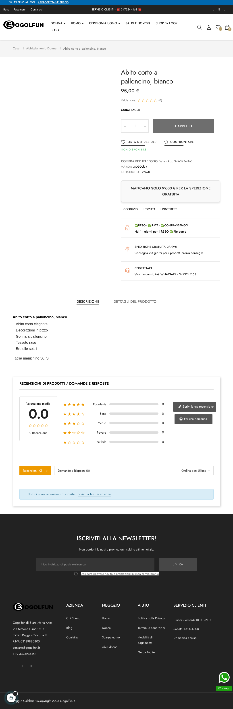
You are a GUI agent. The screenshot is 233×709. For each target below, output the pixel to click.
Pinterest (169, 208)
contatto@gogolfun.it (26, 646)
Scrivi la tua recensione (196, 405)
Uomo (106, 617)
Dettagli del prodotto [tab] (135, 300)
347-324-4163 (183, 160)
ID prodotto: (130, 171)
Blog (69, 626)
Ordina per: (189, 469)
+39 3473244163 (24, 652)
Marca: (126, 165)
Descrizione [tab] (88, 300)
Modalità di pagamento (145, 639)
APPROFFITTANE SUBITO (53, 2)
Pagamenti (20, 9)
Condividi (131, 208)
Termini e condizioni (151, 626)
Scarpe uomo (111, 636)
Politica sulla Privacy (151, 617)
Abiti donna (109, 646)
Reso (6, 9)
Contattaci (36, 9)
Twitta (150, 208)
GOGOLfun (140, 165)
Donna (106, 626)
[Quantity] (134, 125)
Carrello (183, 125)
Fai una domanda (193, 417)
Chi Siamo (73, 617)
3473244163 (129, 9)
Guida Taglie (130, 109)
